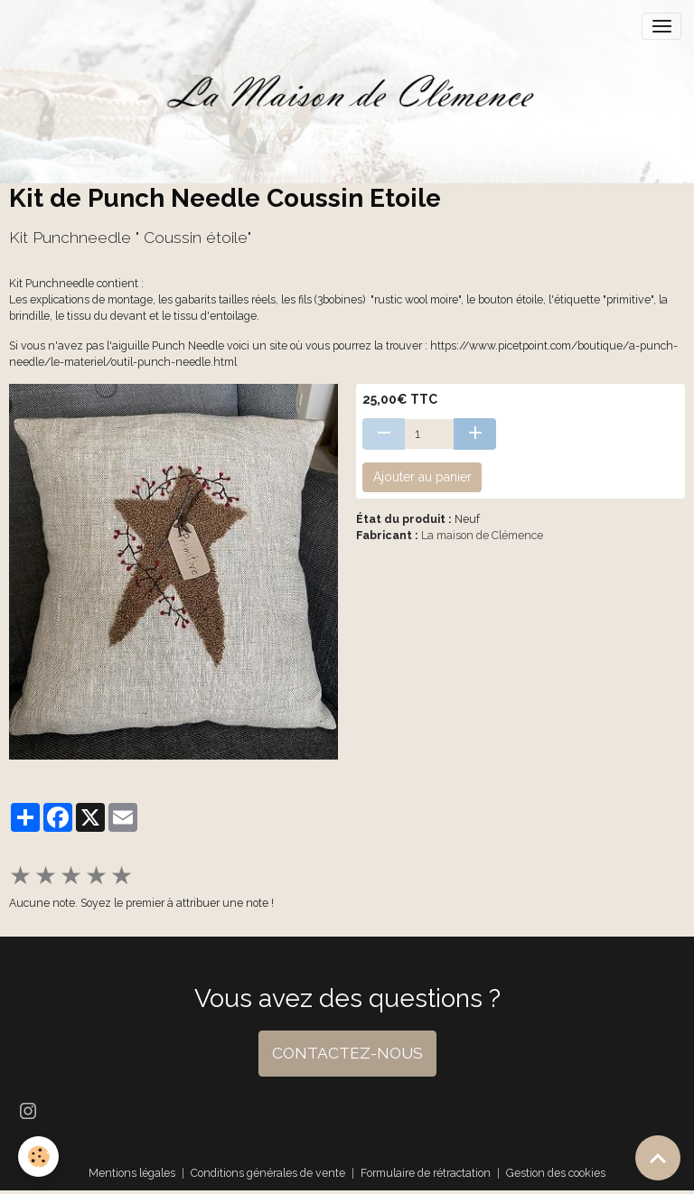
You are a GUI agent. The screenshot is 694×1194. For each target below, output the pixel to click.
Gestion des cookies (555, 1173)
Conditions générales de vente (268, 1173)
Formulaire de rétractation (426, 1173)
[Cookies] (38, 1156)
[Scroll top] (657, 1157)
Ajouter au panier (422, 477)
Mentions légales (132, 1173)
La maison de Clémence (482, 535)
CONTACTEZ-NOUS (347, 1053)
